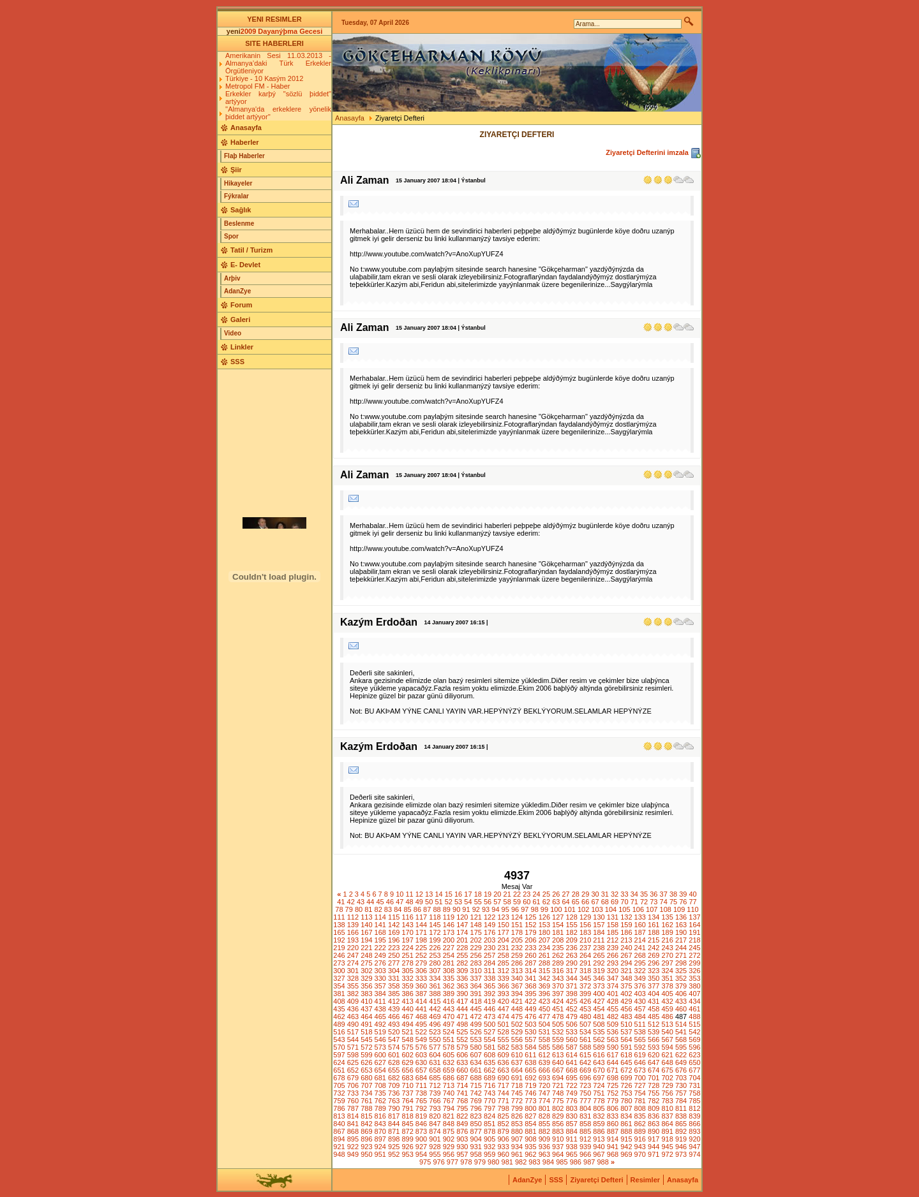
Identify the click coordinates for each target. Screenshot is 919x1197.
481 (598, 1016)
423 (544, 1001)
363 (462, 986)
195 (380, 940)
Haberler (244, 142)
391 (476, 993)
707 (366, 1085)
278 (407, 963)
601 (394, 1055)
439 (394, 1009)
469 (434, 1016)
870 (380, 1131)
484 (640, 1016)
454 (598, 1009)
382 (353, 993)
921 (339, 1146)
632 (448, 1062)
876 (462, 1131)
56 (487, 902)
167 (366, 932)
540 (667, 1032)
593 (653, 1047)
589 (598, 1047)
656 (407, 1070)
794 (448, 1108)
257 (489, 955)
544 (353, 1039)
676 (681, 1070)
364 (476, 986)
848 (448, 1123)
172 (434, 932)
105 (624, 909)
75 (673, 902)
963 (544, 1154)
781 (640, 1101)
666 (544, 1070)
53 (458, 902)
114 (380, 917)
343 (558, 978)
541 (681, 1032)
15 (448, 894)
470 (448, 1016)
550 (434, 1039)
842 (366, 1123)
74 (664, 902)
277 (394, 963)
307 (434, 970)
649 (681, 1062)
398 (572, 993)
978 (466, 1162)
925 (394, 1146)
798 (503, 1108)
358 (394, 986)
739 (434, 1093)
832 (598, 1116)
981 (507, 1162)
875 (448, 1131)
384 (380, 993)
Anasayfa (246, 127)
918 (667, 1139)
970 (640, 1154)
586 (558, 1047)
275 (366, 963)
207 (544, 940)
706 (353, 1085)
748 (558, 1093)
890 (653, 1131)
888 (626, 1131)
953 (407, 1154)
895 (353, 1139)
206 (530, 940)
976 (438, 1162)
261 (544, 955)
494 (407, 1024)
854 (530, 1123)
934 (517, 1146)
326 (694, 970)
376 (640, 986)
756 (667, 1093)
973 (681, 1154)
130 (598, 917)
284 (489, 963)
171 (421, 932)
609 (503, 1055)
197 (407, 940)
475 (517, 1016)
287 (530, 963)
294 (626, 963)
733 (353, 1093)
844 (394, 1123)
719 (530, 1085)
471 (462, 1016)
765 (421, 1101)
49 (419, 902)
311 (489, 970)
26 (556, 894)
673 (640, 1070)
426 (585, 1001)
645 (626, 1062)
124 (517, 917)
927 (421, 1146)
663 (503, 1070)
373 (598, 986)
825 (503, 1116)
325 (681, 970)
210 (585, 940)
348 (626, 978)
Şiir (236, 169)
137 (694, 917)
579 (462, 1047)
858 (585, 1123)
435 (339, 1009)
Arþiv (232, 278)
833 (612, 1116)
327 (339, 978)
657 (421, 1070)
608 (489, 1055)
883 (558, 1131)
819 (421, 1116)
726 (626, 1085)
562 (598, 1039)
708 (380, 1085)
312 (503, 970)
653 (366, 1070)
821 (448, 1116)
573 (380, 1047)
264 (585, 955)
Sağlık (240, 210)
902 (448, 1139)
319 (598, 970)
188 (653, 932)
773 (530, 1101)
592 (640, 1047)
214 (640, 940)
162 (667, 925)
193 (353, 940)
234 (544, 947)
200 (448, 940)
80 (358, 909)
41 (341, 902)
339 (503, 978)
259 (517, 955)
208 (558, 940)
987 (589, 1162)
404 (653, 993)
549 (421, 1039)
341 (530, 978)
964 (558, 1154)
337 (476, 978)
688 (476, 1078)
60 (526, 902)
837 (667, 1116)
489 (339, 1024)
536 (612, 1032)
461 (694, 1009)
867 (339, 1131)
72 (644, 902)
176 (489, 932)
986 (575, 1162)
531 (544, 1032)
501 (503, 1024)
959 (489, 1154)
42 (351, 902)
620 (653, 1055)
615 (585, 1055)
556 (517, 1039)
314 (530, 970)
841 (353, 1123)
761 (366, 1101)
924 (380, 1146)
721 (558, 1085)
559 (558, 1039)
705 (339, 1085)
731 (694, 1085)
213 (626, 940)
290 (572, 963)
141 (380, 925)
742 (476, 1093)
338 (489, 978)
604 (434, 1055)
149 (489, 925)
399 (585, 993)
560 (572, 1039)
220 (353, 947)
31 (605, 894)
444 (462, 1009)
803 (572, 1108)
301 (353, 970)
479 (572, 1016)
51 (438, 902)
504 (544, 1024)
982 (521, 1162)
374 (612, 986)
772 (517, 1101)
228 (462, 947)
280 (434, 963)
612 (544, 1055)
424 (558, 1001)
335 (448, 978)
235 (558, 947)
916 (640, 1139)
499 (476, 1024)
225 (421, 947)
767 (448, 1101)
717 (503, 1085)
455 (612, 1009)
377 (653, 986)
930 (462, 1146)
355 (353, 986)
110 (692, 909)
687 (462, 1078)
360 (421, 986)
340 (517, 978)
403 (640, 993)
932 (489, 1146)
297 (667, 963)
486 (667, 1016)
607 (476, 1055)
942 (626, 1146)
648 (667, 1062)
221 (366, 947)
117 (421, 917)
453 (585, 1009)
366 (503, 986)
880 (517, 1131)
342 (544, 978)
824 (489, 1116)
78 (339, 909)
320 (612, 970)
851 (489, 1123)
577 (434, 1047)
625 (353, 1062)
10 (399, 894)
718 (517, 1085)
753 (626, 1093)
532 (558, 1032)
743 (489, 1093)
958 (476, 1154)
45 (380, 902)
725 (612, 1085)
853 (517, 1123)
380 (694, 986)
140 (366, 925)
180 (544, 932)
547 (394, 1039)
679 (353, 1078)
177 (503, 932)
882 (544, 1131)
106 (638, 909)
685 (434, 1078)
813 (339, 1116)
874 (434, 1131)
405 (667, 993)
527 (489, 1032)
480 (585, 1016)
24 (537, 894)
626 (366, 1062)
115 (394, 917)
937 (558, 1146)
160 (640, 925)
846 (421, 1123)
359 (407, 986)
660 (462, 1070)
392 (489, 993)
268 (640, 955)
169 (394, 932)
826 (517, 1116)
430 (640, 1001)
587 (572, 1047)
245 (694, 947)
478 (558, 1016)
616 (598, 1055)
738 (421, 1093)
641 (572, 1062)
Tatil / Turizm (251, 250)
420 (503, 1001)
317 (572, 970)
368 (530, 986)
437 (366, 1009)
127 (558, 917)
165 (339, 932)
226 (434, 947)
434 (694, 1001)
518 (366, 1032)
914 (612, 1139)
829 (558, 1116)
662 (489, 1070)
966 (585, 1154)
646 (640, 1062)
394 (517, 993)
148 (476, 925)
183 (585, 932)
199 (434, 940)
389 (448, 993)
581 (489, 1047)
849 (462, 1123)
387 (421, 993)
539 (653, 1032)
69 (614, 902)
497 (448, 1024)
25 (546, 894)
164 (694, 925)
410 (366, 1001)
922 (353, 1146)
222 (380, 947)
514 (681, 1024)
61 (537, 902)
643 (598, 1062)
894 (339, 1139)
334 (434, 978)
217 (681, 940)
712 (434, 1085)
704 (694, 1078)
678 (339, 1078)
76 (683, 902)
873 (421, 1131)
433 (681, 1001)
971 (653, 1154)
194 (366, 940)
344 (572, 978)
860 (612, 1123)
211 (598, 940)
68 (605, 902)
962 (530, 1154)
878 (489, 1131)
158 (612, 925)
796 (476, 1108)
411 (380, 1001)
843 (380, 1123)
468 (421, 1016)
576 (421, 1047)
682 (394, 1078)
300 (339, 970)
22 (517, 894)
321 (626, 970)
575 (407, 1047)
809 (653, 1108)
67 (595, 902)
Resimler (645, 1180)
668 (572, 1070)
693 (544, 1078)
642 (585, 1062)
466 (394, 1016)
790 (394, 1108)
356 (366, 986)
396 (544, 993)
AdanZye (237, 291)
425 (572, 1001)
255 (462, 955)
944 (653, 1146)
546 (380, 1039)
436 (353, 1009)
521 (407, 1032)
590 (612, 1047)
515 (694, 1024)
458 (653, 1009)
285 (503, 963)
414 (421, 1001)
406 (681, 993)
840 (339, 1123)
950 (366, 1154)
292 (598, 963)
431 (653, 1001)
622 (681, 1055)
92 (476, 909)
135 (667, 917)
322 (640, 970)
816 (380, 1116)
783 (667, 1101)
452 (572, 1009)
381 (339, 993)
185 (612, 932)
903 (462, 1139)
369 (544, 986)
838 (681, 1116)
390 (462, 993)
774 (544, 1101)
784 (681, 1101)
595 (681, 1047)
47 (399, 902)
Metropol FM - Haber (257, 86)
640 (558, 1062)
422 (530, 1001)
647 (653, 1062)
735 (380, 1093)
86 (417, 909)
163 (681, 925)
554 (489, 1039)
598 (353, 1055)
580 (476, 1047)
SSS (237, 361)
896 (366, 1139)
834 (626, 1116)
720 (544, 1085)
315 (544, 970)
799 (517, 1108)
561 (585, 1039)
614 (572, 1055)
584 (530, 1047)
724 (598, 1085)
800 (530, 1108)
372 (585, 986)
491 (366, 1024)
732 (339, 1093)
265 (598, 955)
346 (598, 978)
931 (476, 1146)
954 (421, 1154)
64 (565, 902)
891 (667, 1131)
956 (448, 1154)
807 (626, 1108)
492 (380, 1024)
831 (585, 1116)
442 (434, 1009)
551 (448, 1039)
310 (476, 970)
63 (556, 902)
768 (462, 1101)
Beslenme (239, 223)
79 (349, 909)
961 (517, 1154)
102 (583, 909)
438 (380, 1009)
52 (448, 902)
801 (544, 1108)
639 (544, 1062)
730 (681, 1085)
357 (380, 986)
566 (653, 1039)
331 (394, 978)
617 (612, 1055)
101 (570, 909)
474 (503, 1016)
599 (366, 1055)
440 (407, 1009)
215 (653, 940)
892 (681, 1131)
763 (394, 1101)
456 (626, 1009)
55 (478, 902)
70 (624, 902)
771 (503, 1101)
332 (407, 978)
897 (380, 1139)
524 (448, 1032)
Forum (241, 305)
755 (653, 1093)
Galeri (240, 319)
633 (462, 1062)
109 (679, 909)
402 (626, 993)
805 (598, 1108)
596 (694, 1047)
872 (407, 1131)
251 (407, 955)
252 (421, 955)
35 (644, 894)
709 (394, 1085)
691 (517, 1078)
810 (667, 1108)
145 (434, 925)
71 (634, 902)
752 (612, 1093)
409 (353, 1001)
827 (530, 1116)
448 (517, 1009)
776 (572, 1101)
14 (438, 894)
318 (585, 970)
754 (640, 1093)
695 (572, 1078)
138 (339, 925)
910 (558, 1139)
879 (503, 1131)
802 (558, 1108)
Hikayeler (238, 183)
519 (380, 1032)
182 (572, 932)
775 (558, 1101)
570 (339, 1047)
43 (360, 902)
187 (640, 932)
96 (515, 909)
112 (353, 917)
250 (394, 955)
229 (476, 947)
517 (353, 1032)
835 (640, 1116)
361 (434, 986)
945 (667, 1146)
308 (448, 970)
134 (653, 917)
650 (694, 1062)
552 (462, 1039)
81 (368, 909)
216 (667, 940)
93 (485, 909)
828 (544, 1116)
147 (462, 925)
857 (572, 1123)
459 (667, 1009)
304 (394, 970)
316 (558, 970)
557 (530, 1039)
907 (517, 1139)
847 (434, 1123)
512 (653, 1024)
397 (558, 993)
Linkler (241, 347)
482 (612, 1016)
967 (598, 1154)
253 (434, 955)
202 (476, 940)
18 (478, 894)
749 (572, 1093)
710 (407, 1085)
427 (598, 1001)
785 (694, 1101)
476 (530, 1016)
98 (535, 909)
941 (612, 1146)
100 (556, 909)
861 (626, 1123)
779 (612, 1101)
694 (558, 1078)
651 (339, 1070)
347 (612, 978)
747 (544, 1093)
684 (421, 1078)
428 (612, 1001)
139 (353, 925)
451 (558, 1009)
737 (407, 1093)
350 (653, 978)
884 (572, 1131)
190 (681, 932)
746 (530, 1093)
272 (694, 955)
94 (495, 909)
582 (503, 1047)
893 (694, 1131)
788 (366, 1108)
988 (602, 1162)
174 (462, 932)
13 (429, 894)
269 (653, 955)
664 (517, 1070)
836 (653, 1116)
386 (407, 993)
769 (476, 1101)
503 (530, 1024)
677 (694, 1070)
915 (626, 1139)
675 (667, 1070)
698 (612, 1078)
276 (380, 963)
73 (653, 902)
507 (585, 1024)
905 (489, 1139)
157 (598, 925)
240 (626, 947)
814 (353, 1116)
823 (476, 1116)
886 (598, 1131)
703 (681, 1078)
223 (394, 947)
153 (544, 925)
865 (681, 1123)
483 (626, 1016)
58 (507, 902)
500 (489, 1024)
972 (667, 1154)
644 (612, 1062)
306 (421, 970)
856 (558, 1123)
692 (530, 1078)
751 (598, 1093)
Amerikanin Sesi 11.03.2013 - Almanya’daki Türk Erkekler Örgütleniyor (278, 63)
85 (407, 909)
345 (585, 978)
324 (667, 970)
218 (694, 940)
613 (558, 1055)
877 (476, 1131)
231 (503, 947)
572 (366, 1047)
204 (503, 940)
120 (462, 917)
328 (353, 978)
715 (476, 1085)
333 (421, 978)
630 (421, 1062)
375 (626, 986)
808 (640, 1108)
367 (517, 986)
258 (503, 955)
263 (572, 955)
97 (524, 909)
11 (409, 894)
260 (530, 955)
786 (339, 1108)
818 (407, 1116)
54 (468, 902)
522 (421, 1032)
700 (640, 1078)
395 (530, 993)
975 (425, 1162)
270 (667, 955)
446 (489, 1009)
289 (558, 963)
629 (407, 1062)
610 (517, 1055)
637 (517, 1062)
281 (448, 963)
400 (598, 993)
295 (640, 963)
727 (640, 1085)
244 (681, 947)
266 (612, 955)
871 (394, 1131)
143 (407, 925)
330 (380, 978)
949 (353, 1154)
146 (448, 925)
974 (694, 1154)
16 (458, 894)
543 (339, 1039)
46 (390, 902)
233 (530, 947)
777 (585, 1101)
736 (394, 1093)
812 (694, 1108)
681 (380, 1078)
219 (339, 947)
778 (598, 1101)
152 (530, 925)
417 (462, 1001)
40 (693, 894)
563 (612, 1039)
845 (407, 1123)
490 (353, 1024)
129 (585, 917)
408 (339, 1001)
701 (653, 1078)
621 (667, 1055)
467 (407, 1016)
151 (517, 925)
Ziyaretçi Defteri (596, 1180)
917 (653, 1139)
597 (339, 1055)
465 (380, 1016)
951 (380, 1154)
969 (626, 1154)
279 (421, 963)
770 (489, 1101)
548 (407, 1039)
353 (694, 978)
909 (544, 1139)
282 (462, 963)
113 (366, 917)
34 (634, 894)
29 (585, 894)
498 (462, 1024)
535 (598, 1032)
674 (653, 1070)
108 (665, 909)
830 (572, 1116)
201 (462, 940)
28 (575, 894)
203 (489, 940)
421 (517, 1001)
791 (407, 1108)
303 (380, 970)
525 (462, 1032)
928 (434, 1146)
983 (534, 1162)
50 (429, 902)
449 (530, 1009)
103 (596, 909)
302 (366, 970)
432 (667, 1001)
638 (530, 1062)
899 (407, 1139)
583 (517, 1047)
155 (572, 925)
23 (526, 894)
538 (640, 1032)
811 (681, 1108)
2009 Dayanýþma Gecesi (281, 31)
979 (480, 1162)
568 (681, 1039)
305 (407, 970)
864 (667, 1123)
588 (585, 1047)
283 (476, 963)
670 (598, 1070)
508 (598, 1024)
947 (694, 1146)
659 (448, 1070)
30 (595, 894)
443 (448, 1009)
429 (626, 1001)
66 (585, 902)
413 (407, 1001)
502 (517, 1024)
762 (380, 1101)
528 (503, 1032)
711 (421, 1085)
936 (544, 1146)
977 (452, 1162)
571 (353, 1047)
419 (489, 1001)
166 (353, 932)
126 (544, 917)
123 (503, 917)
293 (612, 963)
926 (407, 1146)
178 (517, 932)
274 (353, 963)
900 (421, 1139)
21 (507, 894)
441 (421, 1009)
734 (366, 1093)
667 (558, 1070)
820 (434, 1116)
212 (612, 940)
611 (530, 1055)
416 (448, 1001)
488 (694, 1016)
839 (694, 1116)
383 (366, 993)
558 (544, 1039)
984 (548, 1162)
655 (394, 1070)
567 (667, 1039)
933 (503, 1146)
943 (640, 1146)
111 (339, 917)
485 (653, 1016)
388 (434, 993)
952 (394, 1154)
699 (626, 1078)
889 (640, 1131)
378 (667, 986)
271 (681, 955)
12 (419, 894)
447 (503, 1009)
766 (434, 1101)
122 (489, 917)
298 (681, 963)
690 (503, 1078)
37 (664, 894)
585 (544, 1047)
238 (598, 947)
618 (626, 1055)
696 (585, 1078)
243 (667, 947)
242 (653, 947)
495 (421, 1024)
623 (694, 1055)
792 (421, 1108)
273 (339, 963)
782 (653, 1101)
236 (572, 947)
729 (667, 1085)
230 (489, 947)
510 (626, 1024)
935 (530, 1146)
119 (448, 917)
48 (409, 902)
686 (448, 1078)
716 (489, 1085)
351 (667, 978)
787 (353, 1108)
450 (544, 1009)
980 (493, 1162)
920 (694, 1139)
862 (640, 1123)
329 (366, 978)
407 (694, 993)
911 (572, 1139)
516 (339, 1032)
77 (693, 902)
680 (366, 1078)
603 (421, 1055)
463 (353, 1016)
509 (612, 1024)
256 (476, 955)
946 (681, 1146)
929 (448, 1146)
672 (626, 1070)
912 (585, 1139)
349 (640, 978)
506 (572, 1024)
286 (517, 963)
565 (640, 1039)
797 (489, 1108)
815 (366, 1116)
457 (640, 1009)
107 (651, 909)
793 (434, 1108)
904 (476, 1139)
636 (503, 1062)
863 (653, 1123)
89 (447, 909)
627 (380, 1062)
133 (640, 917)
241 (640, 947)
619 (640, 1055)
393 (503, 993)
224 (407, 947)
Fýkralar (236, 196)
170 (407, 932)
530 (530, 1032)
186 (626, 932)
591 (626, 1047)
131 (612, 917)
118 (434, 917)
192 (339, 940)
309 (462, 970)
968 (612, 1154)
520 (394, 1032)
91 (466, 909)
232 (517, 947)
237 (585, 947)
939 (585, 1146)
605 (448, 1055)
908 (530, 1139)
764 (407, 1101)
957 (462, 1154)
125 (530, 917)
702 (667, 1078)
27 (565, 894)
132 (626, 917)
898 (394, 1139)
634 (476, 1062)
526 (476, 1032)
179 (530, 932)
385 (394, 993)
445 (476, 1009)
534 (585, 1032)
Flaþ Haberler (244, 155)
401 (612, 993)
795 (462, 1108)
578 (448, 1047)
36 (653, 894)
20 (497, 894)
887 (612, 1131)
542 (694, 1032)
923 (366, 1146)
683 (407, 1078)
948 (339, 1154)
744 (503, 1093)
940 (598, 1146)
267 (626, 955)
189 (667, 932)
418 (476, 1001)
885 (585, 1131)
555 (503, 1039)
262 (558, 955)
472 (476, 1016)
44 (370, 902)
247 (353, 955)
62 (546, 902)
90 (456, 909)
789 (380, 1108)
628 (394, 1062)
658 (434, 1070)
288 (544, 963)
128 (572, 917)
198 (421, 940)
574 (394, 1047)
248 (366, 955)
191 (694, 932)
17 (468, 894)
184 (598, 932)
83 (388, 909)
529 (517, 1032)
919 (681, 1139)
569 (694, 1039)
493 (394, 1024)
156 (585, 925)
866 (694, 1123)
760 (353, 1101)
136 (681, 917)
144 (421, 925)
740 (448, 1093)
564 (626, 1039)
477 (544, 1016)
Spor (231, 236)
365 (489, 986)
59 (517, 902)
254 (448, 955)
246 (339, 955)
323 (653, 970)
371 (572, 986)
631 (434, 1062)
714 (462, 1085)
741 (462, 1093)
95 (505, 909)
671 (612, 1070)
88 (436, 909)
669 (585, 1070)
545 (366, 1039)
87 (427, 909)
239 (612, 947)
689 (489, 1078)
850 (476, 1123)
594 (667, 1047)
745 (517, 1093)
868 (353, 1131)
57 (497, 902)
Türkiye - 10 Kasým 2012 (264, 78)
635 (489, 1062)
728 (653, 1085)
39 (683, 894)
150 (503, 925)
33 (624, 894)
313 (517, 970)
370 (558, 986)
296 (653, 963)
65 (575, 902)
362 (448, 986)
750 (585, 1093)
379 (681, 986)
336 (462, 978)
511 (640, 1024)
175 (476, 932)
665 (530, 1070)
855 (544, 1123)
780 (626, 1101)
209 (572, 940)
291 (585, 963)
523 (434, 1032)
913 (598, 1139)
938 (572, 1146)
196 (394, 940)
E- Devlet (245, 264)
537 (626, 1032)
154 (558, 925)
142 (394, 925)
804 (585, 1108)
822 (462, 1116)
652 (353, 1070)
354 (339, 986)
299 (694, 963)
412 (394, 1001)
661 (476, 1070)
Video (232, 333)
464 (366, 1016)
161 (653, 925)
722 (572, 1085)
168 (380, 932)
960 (503, 1154)
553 (476, 1039)
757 (681, 1093)
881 (530, 1131)
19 (487, 894)
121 (476, 917)
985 (561, 1162)
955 (434, 1154)
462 (339, 1016)
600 (380, 1055)
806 (612, 1108)
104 (610, 909)
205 (517, 940)
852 (503, 1123)
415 (434, 1001)
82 (378, 909)
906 (503, 1139)
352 (681, 978)
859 (598, 1123)
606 (462, 1055)
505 (558, 1024)
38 (673, 894)
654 (380, 1070)
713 (448, 1085)
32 (614, 894)
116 (407, 917)
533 (572, 1032)
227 (448, 947)
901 (434, 1139)
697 (598, 1078)
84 (397, 909)
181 (558, 932)
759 (339, 1101)
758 (694, 1093)
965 (572, 1154)
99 (544, 909)
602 (407, 1055)
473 (489, 1016)
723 (585, 1085)
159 (626, 925)
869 (366, 1131)
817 (394, 1116)
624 (339, 1062)
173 (448, 932)
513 (667, 1024)
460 (681, 1009)
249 (380, 955)
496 (434, 1024)
